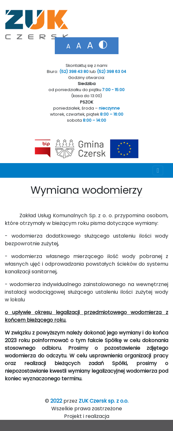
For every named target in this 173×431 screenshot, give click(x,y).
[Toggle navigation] (158, 170)
